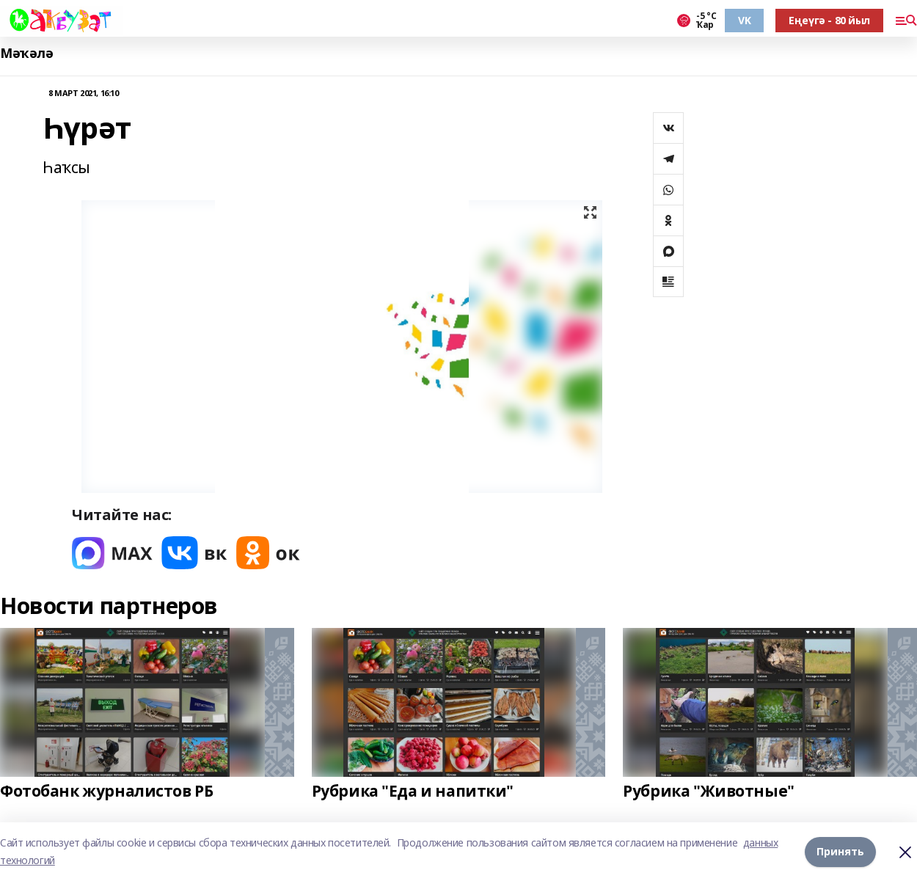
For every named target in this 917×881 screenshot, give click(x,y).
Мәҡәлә (26, 53)
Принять (840, 851)
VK (744, 20)
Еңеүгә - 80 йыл (829, 20)
